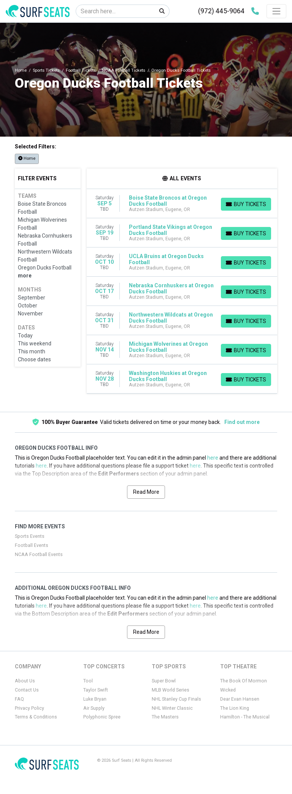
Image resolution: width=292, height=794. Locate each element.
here (212, 458)
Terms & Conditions (36, 717)
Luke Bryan (94, 699)
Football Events (31, 545)
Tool (88, 681)
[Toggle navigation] (276, 11)
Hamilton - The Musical (245, 717)
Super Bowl (164, 681)
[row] (182, 203)
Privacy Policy (29, 708)
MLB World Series (170, 690)
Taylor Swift (95, 690)
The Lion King (234, 708)
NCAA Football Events (39, 554)
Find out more (242, 422)
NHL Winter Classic (172, 708)
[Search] (115, 11)
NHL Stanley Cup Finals (176, 699)
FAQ (19, 699)
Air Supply (94, 708)
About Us (25, 681)
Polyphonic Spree (102, 717)
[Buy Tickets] (246, 204)
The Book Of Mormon (243, 681)
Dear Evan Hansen (239, 699)
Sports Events (29, 536)
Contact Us (27, 690)
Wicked (228, 690)
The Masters (165, 717)
